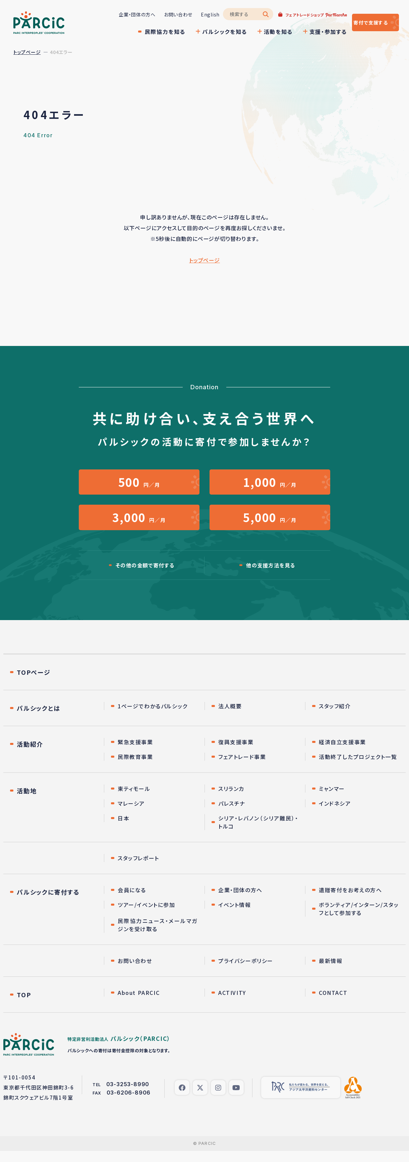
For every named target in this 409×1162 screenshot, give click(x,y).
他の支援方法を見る (270, 575)
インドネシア (335, 814)
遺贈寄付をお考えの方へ (350, 901)
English (190, 14)
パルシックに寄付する (48, 903)
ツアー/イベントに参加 (146, 916)
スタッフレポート (138, 869)
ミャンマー (332, 800)
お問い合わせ (158, 14)
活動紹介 (30, 755)
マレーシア (131, 814)
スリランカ (231, 800)
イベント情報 (234, 916)
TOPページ (34, 683)
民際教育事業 (135, 768)
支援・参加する (308, 32)
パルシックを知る (204, 32)
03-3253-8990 (128, 1095)
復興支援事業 (236, 753)
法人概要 (230, 717)
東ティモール (134, 800)
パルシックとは (38, 719)
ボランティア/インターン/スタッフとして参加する (359, 920)
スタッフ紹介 (335, 717)
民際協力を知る (145, 32)
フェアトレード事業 (242, 768)
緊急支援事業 (135, 753)
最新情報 (330, 972)
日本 (123, 829)
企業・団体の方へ (117, 14)
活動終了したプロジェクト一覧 (358, 768)
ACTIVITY (232, 1004)
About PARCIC (139, 1004)
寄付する (361, 22)
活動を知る (258, 32)
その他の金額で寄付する (145, 575)
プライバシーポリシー (245, 972)
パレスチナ (231, 814)
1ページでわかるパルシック (153, 717)
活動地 (27, 801)
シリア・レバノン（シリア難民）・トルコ (258, 833)
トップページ (27, 52)
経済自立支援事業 (342, 753)
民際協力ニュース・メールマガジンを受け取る (158, 936)
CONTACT (333, 1004)
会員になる (132, 901)
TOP (24, 1005)
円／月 (139, 484)
